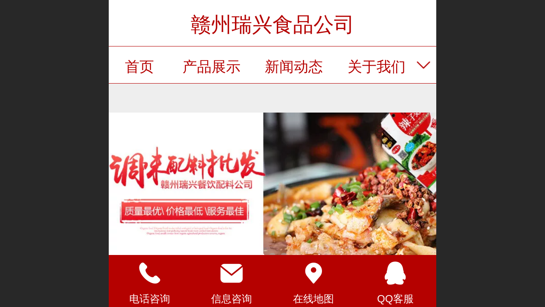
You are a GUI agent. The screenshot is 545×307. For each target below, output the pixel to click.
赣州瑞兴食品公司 (272, 24)
